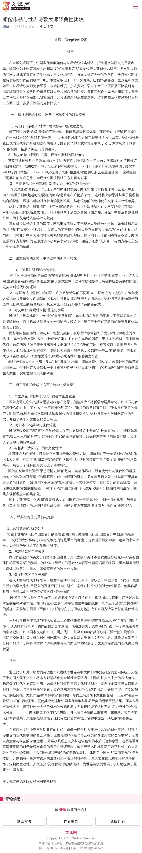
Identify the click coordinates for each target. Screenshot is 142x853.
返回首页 (24, 821)
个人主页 (47, 27)
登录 (62, 809)
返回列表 (117, 821)
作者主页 (71, 821)
